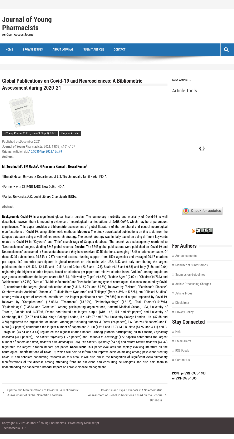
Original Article (69, 133)
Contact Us (182, 360)
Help (178, 332)
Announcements (185, 256)
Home (7, 49)
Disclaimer (182, 303)
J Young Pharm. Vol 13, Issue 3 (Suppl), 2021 (30, 133)
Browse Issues (28, 49)
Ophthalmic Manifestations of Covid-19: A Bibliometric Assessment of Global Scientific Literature (43, 392)
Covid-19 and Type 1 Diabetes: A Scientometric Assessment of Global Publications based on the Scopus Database (125, 395)
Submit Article (82, 49)
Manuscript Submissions (191, 265)
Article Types (183, 294)
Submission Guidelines (190, 275)
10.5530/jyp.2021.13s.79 (45, 152)
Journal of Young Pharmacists (27, 23)
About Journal (55, 49)
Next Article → (182, 80)
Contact (105, 49)
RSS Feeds (182, 351)
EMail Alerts (183, 341)
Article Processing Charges (193, 284)
